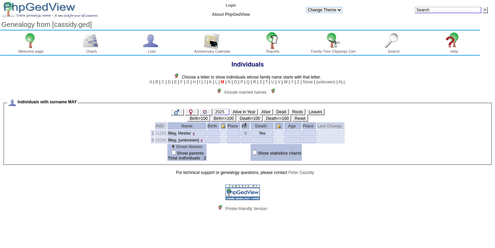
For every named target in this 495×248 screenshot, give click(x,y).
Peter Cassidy (301, 172)
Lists (152, 49)
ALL (342, 82)
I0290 (161, 140)
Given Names (187, 146)
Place (233, 126)
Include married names (245, 92)
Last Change (330, 126)
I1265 (161, 133)
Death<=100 (277, 118)
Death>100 (250, 118)
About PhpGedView (231, 14)
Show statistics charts (279, 153)
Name (187, 126)
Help (454, 49)
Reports (273, 49)
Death (262, 126)
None (308, 82)
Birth (214, 126)
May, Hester (179, 133)
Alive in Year (244, 112)
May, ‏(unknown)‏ (183, 140)
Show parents (190, 153)
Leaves (315, 112)
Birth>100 (199, 118)
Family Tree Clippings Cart (333, 49)
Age (293, 126)
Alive (266, 112)
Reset (300, 118)
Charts (91, 49)
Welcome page (30, 49)
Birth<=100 (223, 118)
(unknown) (326, 82)
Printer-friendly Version (246, 208)
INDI (161, 126)
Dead (281, 112)
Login (231, 5)
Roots (297, 112)
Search (394, 49)
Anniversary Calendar (212, 49)
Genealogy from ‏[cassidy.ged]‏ (46, 24)
